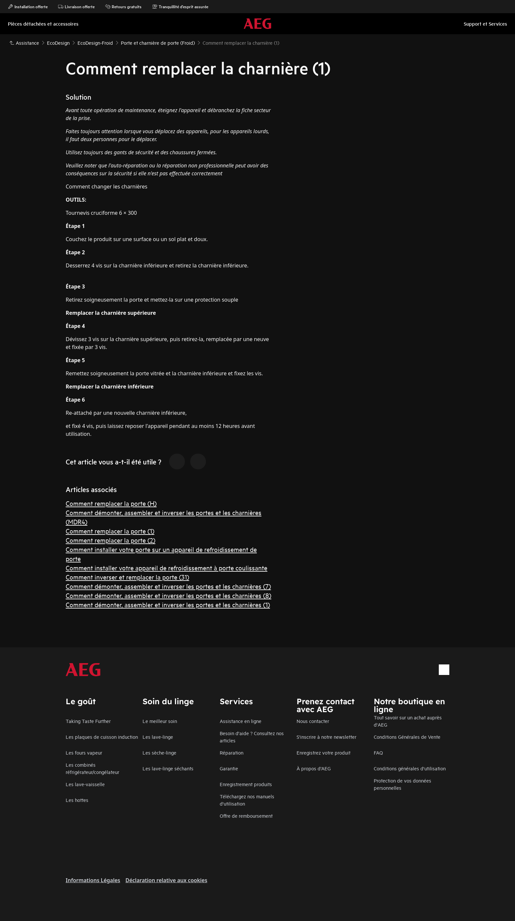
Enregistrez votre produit (323, 752)
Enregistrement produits (246, 784)
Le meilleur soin (160, 721)
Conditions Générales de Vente (407, 737)
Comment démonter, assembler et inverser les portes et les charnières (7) (168, 586)
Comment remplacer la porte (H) (111, 503)
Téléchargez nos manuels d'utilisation (247, 800)
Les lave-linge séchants (168, 768)
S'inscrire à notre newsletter (326, 737)
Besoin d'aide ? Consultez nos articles (252, 736)
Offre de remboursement (246, 815)
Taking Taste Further (88, 721)
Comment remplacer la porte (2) (110, 540)
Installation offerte (28, 6)
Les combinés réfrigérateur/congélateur (92, 768)
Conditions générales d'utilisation (410, 768)
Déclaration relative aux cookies (166, 880)
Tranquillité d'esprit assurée (180, 6)
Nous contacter (313, 721)
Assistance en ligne (240, 721)
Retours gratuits (123, 6)
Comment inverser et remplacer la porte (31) (127, 577)
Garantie (229, 768)
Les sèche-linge (159, 752)
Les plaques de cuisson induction (102, 737)
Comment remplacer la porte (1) (110, 531)
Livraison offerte (76, 6)
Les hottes (77, 800)
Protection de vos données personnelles (402, 784)
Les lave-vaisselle (85, 784)
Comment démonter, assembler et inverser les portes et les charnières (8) (168, 595)
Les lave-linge (158, 737)
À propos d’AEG (314, 768)
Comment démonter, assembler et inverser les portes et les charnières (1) (168, 604)
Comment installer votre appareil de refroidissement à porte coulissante (166, 567)
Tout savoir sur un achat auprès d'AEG (408, 721)
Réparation (231, 752)
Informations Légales (93, 880)
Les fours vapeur (84, 752)
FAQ (378, 752)
